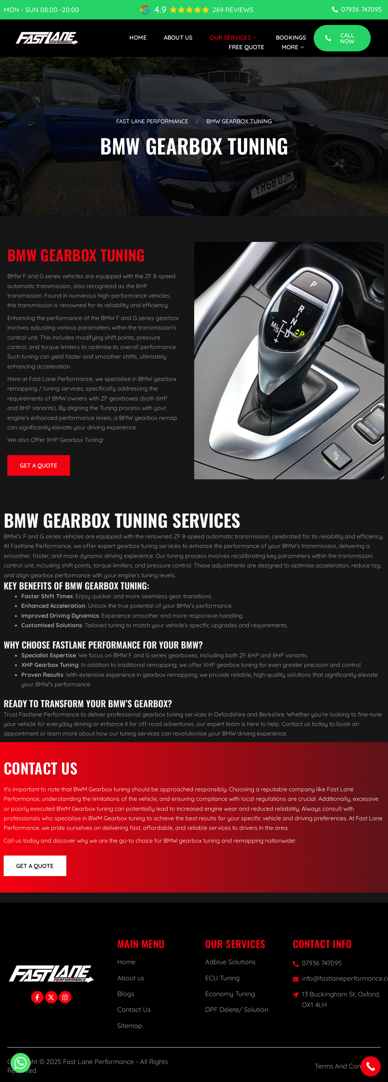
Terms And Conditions (348, 1066)
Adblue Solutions (230, 962)
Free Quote (247, 47)
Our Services (234, 37)
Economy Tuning (230, 994)
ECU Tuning (222, 978)
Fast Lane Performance (152, 121)
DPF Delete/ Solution (236, 1009)
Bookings (291, 37)
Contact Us (134, 1009)
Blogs (125, 994)
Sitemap (129, 1025)
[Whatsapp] (20, 1063)
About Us (178, 37)
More (294, 47)
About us (130, 978)
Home (138, 37)
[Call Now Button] (371, 1066)
